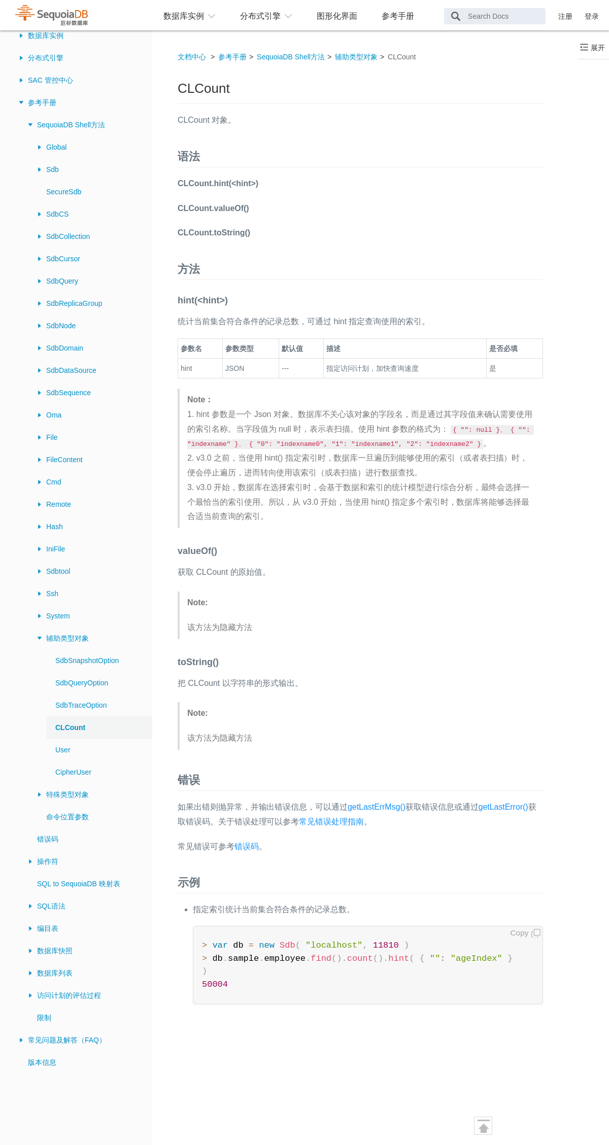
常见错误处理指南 (331, 821)
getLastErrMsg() (376, 807)
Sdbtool (58, 571)
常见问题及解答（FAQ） (67, 1040)
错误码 (47, 839)
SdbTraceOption (81, 705)
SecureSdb (63, 192)
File (52, 437)
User (63, 750)
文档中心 (192, 57)
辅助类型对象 (67, 638)
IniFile (55, 549)
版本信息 (42, 1062)
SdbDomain (64, 348)
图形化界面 (337, 16)
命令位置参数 (67, 817)
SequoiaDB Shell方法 (71, 125)
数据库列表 (55, 973)
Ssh (52, 593)
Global (56, 147)
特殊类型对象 (67, 794)
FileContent (64, 460)
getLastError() (503, 807)
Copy (520, 932)
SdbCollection (68, 236)
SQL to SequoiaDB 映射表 (78, 884)
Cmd (53, 482)
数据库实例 (45, 35)
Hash (54, 527)
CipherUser (73, 772)
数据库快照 (55, 951)
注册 (565, 16)
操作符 (47, 861)
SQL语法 (51, 906)
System (58, 616)
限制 (44, 1018)
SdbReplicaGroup (74, 303)
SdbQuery (62, 281)
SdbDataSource (71, 370)
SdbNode (61, 326)
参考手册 (398, 16)
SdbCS (57, 214)
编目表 (47, 928)
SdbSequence (68, 393)
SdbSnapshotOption (87, 660)
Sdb (52, 169)
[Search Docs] (495, 16)
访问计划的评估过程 (69, 995)
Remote (58, 504)
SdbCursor (63, 259)
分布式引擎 (45, 58)
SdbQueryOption (81, 683)
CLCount (70, 727)
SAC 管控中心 (50, 80)
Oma (53, 415)
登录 (592, 16)
